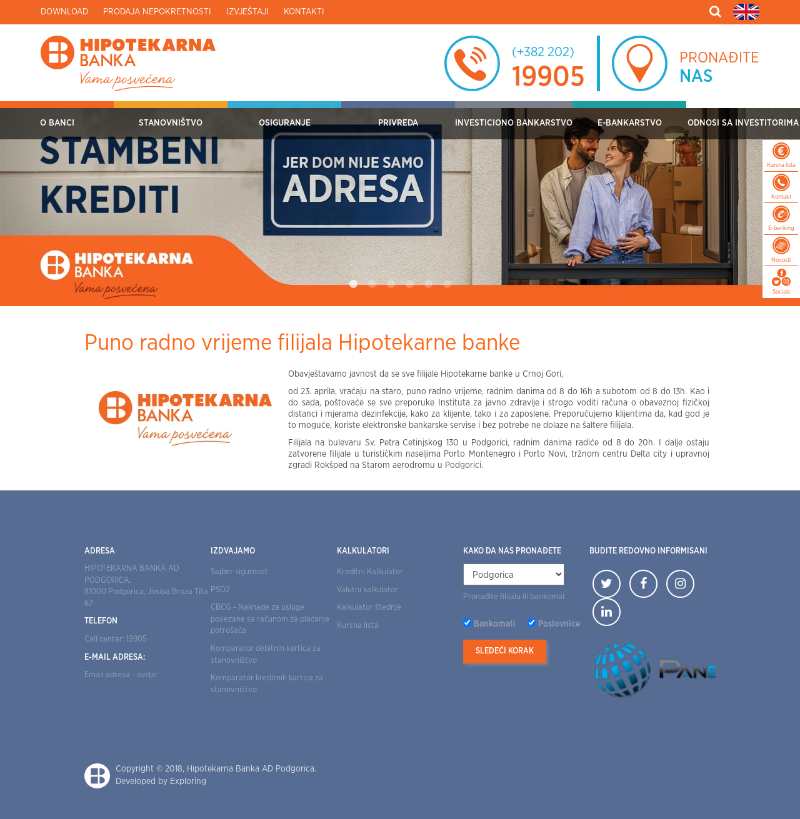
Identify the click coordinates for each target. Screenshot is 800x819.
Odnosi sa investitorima (743, 123)
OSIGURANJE (285, 123)
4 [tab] (409, 284)
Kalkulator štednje (369, 607)
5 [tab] (428, 284)
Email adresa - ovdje (120, 675)
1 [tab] (353, 284)
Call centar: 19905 (115, 639)
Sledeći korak (505, 651)
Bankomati (495, 624)
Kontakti (304, 11)
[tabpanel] (400, 203)
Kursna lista (358, 626)
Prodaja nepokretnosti (157, 11)
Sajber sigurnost (239, 572)
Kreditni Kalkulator (370, 572)
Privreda (398, 123)
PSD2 (220, 590)
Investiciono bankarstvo (513, 123)
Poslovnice (559, 624)
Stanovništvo (170, 123)
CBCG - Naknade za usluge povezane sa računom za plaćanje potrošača (270, 619)
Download (64, 11)
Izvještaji (247, 11)
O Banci (57, 123)
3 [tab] (390, 284)
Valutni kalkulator (367, 590)
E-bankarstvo (630, 123)
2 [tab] (372, 284)
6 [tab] (447, 284)
